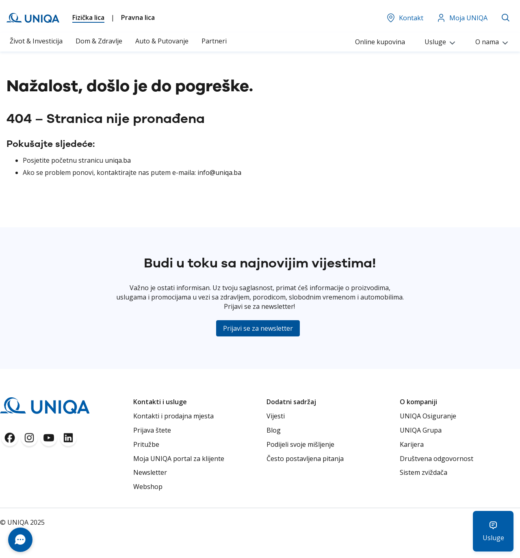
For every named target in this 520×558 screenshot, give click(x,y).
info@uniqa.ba (219, 172)
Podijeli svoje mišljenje (300, 444)
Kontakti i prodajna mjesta (173, 415)
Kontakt (404, 18)
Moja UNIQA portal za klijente (178, 458)
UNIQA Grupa (421, 430)
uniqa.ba (118, 160)
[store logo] (32, 18)
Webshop (147, 486)
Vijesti (275, 415)
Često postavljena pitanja (305, 458)
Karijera (412, 444)
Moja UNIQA (462, 18)
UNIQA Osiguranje (428, 415)
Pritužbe (146, 444)
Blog (273, 430)
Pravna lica (138, 17)
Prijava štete (152, 430)
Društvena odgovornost (436, 458)
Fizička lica (88, 17)
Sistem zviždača (423, 472)
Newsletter (150, 472)
